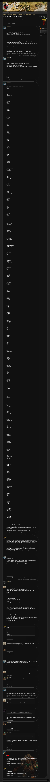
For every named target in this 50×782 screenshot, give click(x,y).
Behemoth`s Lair (5, 6)
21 (41, 33)
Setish (7, 585)
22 (42, 33)
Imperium (22, 7)
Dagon (7, 722)
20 (40, 33)
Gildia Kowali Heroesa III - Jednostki (30, 14)
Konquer (8, 751)
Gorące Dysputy (16, 12)
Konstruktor (8, 536)
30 (41, 30)
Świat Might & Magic (6, 12)
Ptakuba (8, 581)
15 (42, 32)
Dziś (40, 35)
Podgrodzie (11, 12)
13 (40, 32)
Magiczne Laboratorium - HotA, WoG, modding (19, 14)
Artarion (8, 26)
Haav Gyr (8, 648)
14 (41, 32)
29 (40, 30)
